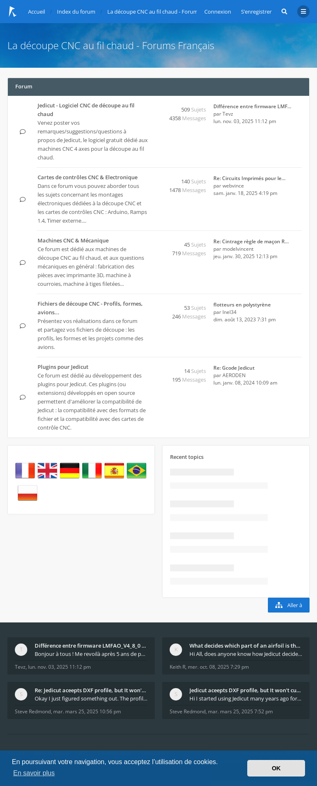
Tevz (227, 113)
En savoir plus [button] (34, 773)
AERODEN (234, 375)
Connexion (217, 11)
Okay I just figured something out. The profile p (91, 698)
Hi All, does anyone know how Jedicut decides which (245, 654)
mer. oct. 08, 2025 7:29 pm (218, 666)
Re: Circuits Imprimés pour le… (249, 178)
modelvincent (237, 248)
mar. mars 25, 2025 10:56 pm (87, 711)
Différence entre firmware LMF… (252, 106)
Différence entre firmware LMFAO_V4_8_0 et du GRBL (91, 645)
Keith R (177, 666)
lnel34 (229, 312)
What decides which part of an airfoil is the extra (245, 645)
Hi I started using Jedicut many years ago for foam (245, 698)
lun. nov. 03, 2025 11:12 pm (59, 666)
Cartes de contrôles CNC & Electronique (87, 177)
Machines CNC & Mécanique (73, 240)
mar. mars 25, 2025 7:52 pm (240, 711)
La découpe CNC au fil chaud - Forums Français (110, 45)
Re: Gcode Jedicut (234, 367)
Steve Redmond (33, 711)
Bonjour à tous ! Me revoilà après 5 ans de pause (91, 654)
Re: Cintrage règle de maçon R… (251, 241)
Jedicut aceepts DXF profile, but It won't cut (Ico (245, 690)
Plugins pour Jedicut (63, 366)
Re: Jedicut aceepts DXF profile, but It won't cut (91, 690)
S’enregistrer (256, 11)
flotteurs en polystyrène (242, 304)
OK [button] (276, 768)
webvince (233, 185)
